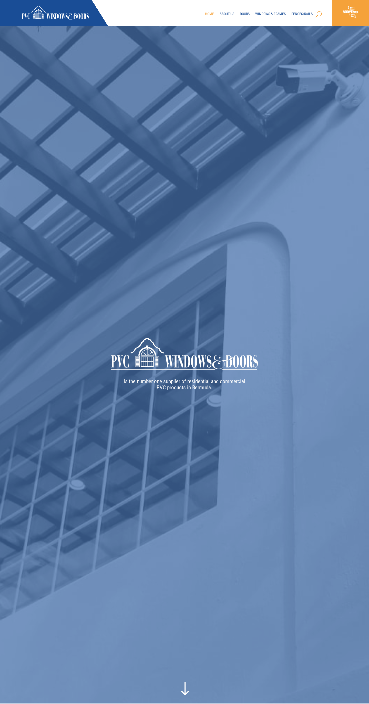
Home (209, 14)
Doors (245, 14)
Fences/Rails (302, 14)
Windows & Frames (270, 14)
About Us (227, 14)
